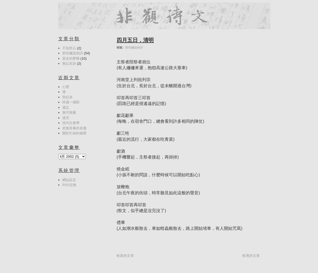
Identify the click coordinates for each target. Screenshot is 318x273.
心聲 (65, 87)
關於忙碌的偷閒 (74, 133)
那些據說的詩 (134, 47)
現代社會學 (71, 123)
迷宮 (65, 118)
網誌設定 (69, 180)
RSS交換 (69, 185)
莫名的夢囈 (71, 58)
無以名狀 (69, 63)
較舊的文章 (251, 256)
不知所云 (69, 48)
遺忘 (65, 107)
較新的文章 (125, 256)
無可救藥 (69, 113)
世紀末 (67, 97)
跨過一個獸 (71, 102)
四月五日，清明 (135, 40)
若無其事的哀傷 (74, 128)
